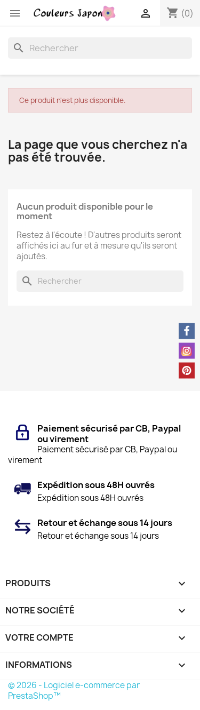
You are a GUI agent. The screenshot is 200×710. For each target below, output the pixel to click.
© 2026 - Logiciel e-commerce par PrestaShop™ (74, 690)
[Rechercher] (100, 48)
